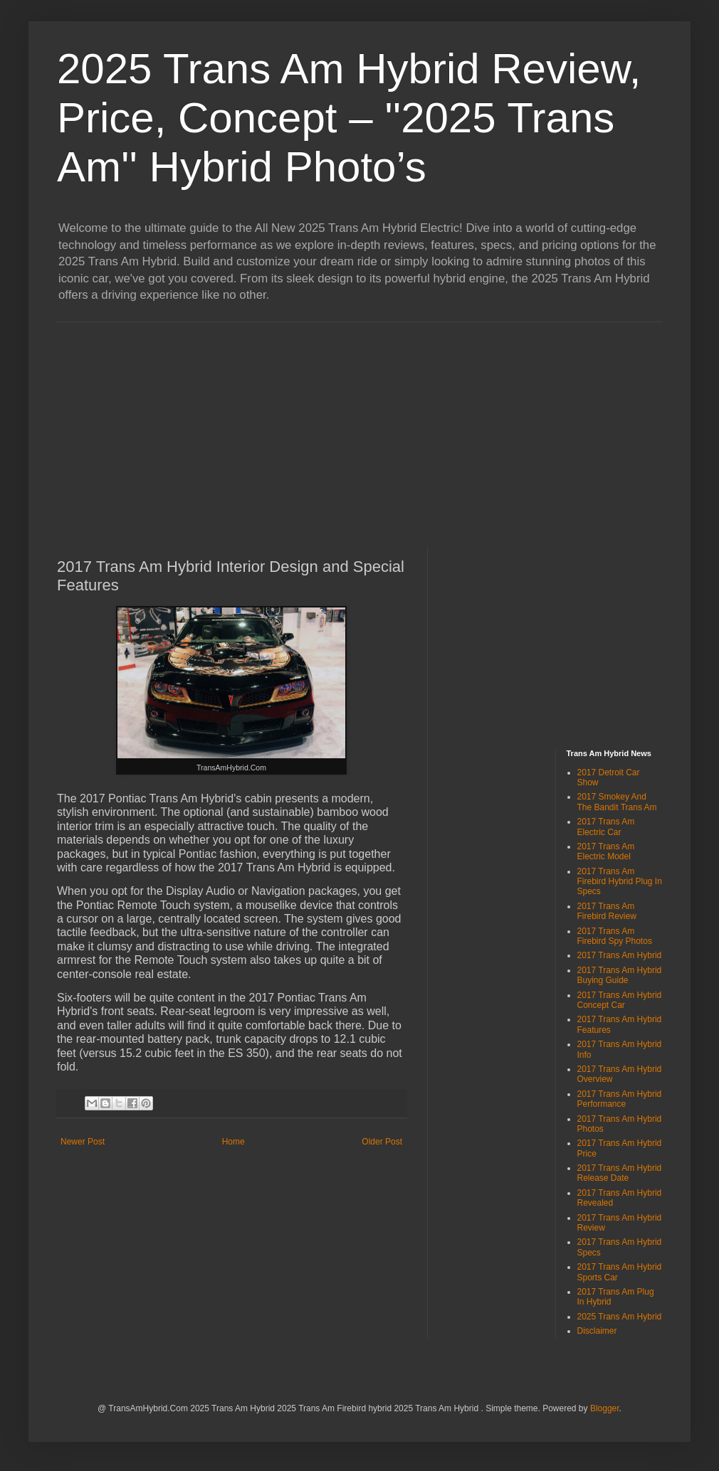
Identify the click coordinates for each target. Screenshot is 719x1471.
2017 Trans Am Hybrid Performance (619, 1099)
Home (233, 1142)
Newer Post (83, 1142)
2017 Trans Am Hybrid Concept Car (619, 1000)
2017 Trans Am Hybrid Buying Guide (619, 975)
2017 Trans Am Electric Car (606, 827)
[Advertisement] (206, 421)
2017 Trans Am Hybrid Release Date (619, 1173)
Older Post (382, 1142)
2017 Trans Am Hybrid (619, 955)
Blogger (604, 1408)
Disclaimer (597, 1331)
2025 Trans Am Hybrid (619, 1317)
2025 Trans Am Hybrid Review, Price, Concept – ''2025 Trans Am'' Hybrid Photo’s (349, 118)
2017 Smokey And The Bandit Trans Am (617, 802)
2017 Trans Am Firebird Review (606, 911)
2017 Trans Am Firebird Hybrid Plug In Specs (619, 881)
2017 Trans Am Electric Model (606, 851)
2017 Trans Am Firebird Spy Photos (614, 936)
